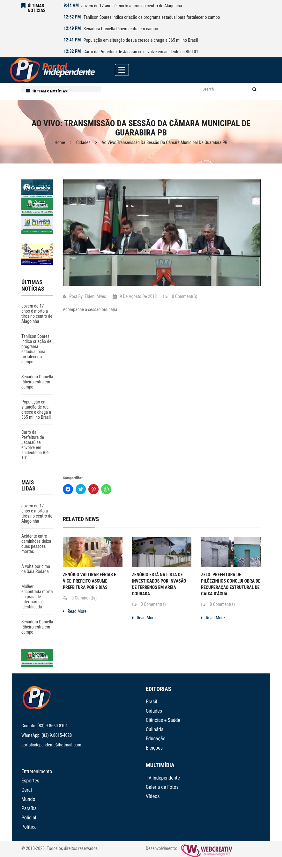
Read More (74, 611)
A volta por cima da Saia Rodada (35, 569)
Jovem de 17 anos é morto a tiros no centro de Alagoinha (131, 5)
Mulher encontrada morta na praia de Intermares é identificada (37, 596)
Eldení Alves (95, 296)
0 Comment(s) (180, 296)
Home (60, 142)
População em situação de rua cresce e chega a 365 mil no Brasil (141, 40)
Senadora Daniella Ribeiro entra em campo (121, 28)
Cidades (83, 142)
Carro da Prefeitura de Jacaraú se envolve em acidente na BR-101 (141, 51)
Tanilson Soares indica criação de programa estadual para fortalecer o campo (152, 17)
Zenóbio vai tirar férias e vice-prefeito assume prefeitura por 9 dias (89, 581)
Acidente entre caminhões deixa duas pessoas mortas (36, 544)
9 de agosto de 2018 (135, 296)
